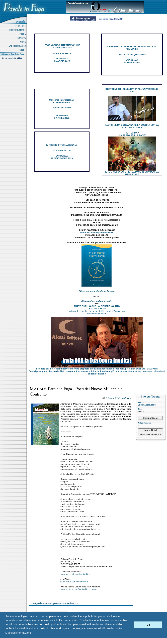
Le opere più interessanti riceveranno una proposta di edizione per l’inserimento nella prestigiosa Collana (96, 368)
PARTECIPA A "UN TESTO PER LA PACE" (132, 134)
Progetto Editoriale (18, 30)
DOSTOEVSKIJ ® (61, 150)
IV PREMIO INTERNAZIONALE (61, 145)
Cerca (23, 42)
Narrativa (22, 38)
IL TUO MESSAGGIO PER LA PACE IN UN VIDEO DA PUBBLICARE (132, 173)
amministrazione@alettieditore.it (97, 232)
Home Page (21, 26)
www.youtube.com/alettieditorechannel (79, 589)
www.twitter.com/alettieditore (74, 581)
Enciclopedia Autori (18, 46)
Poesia (23, 34)
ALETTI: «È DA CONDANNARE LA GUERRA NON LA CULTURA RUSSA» (132, 126)
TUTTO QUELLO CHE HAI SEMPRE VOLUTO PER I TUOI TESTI (97, 307)
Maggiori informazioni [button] (18, 632)
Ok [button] (148, 624)
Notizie (23, 50)
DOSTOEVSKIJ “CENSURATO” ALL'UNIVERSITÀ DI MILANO (132, 90)
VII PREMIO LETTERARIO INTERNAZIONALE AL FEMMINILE (132, 47)
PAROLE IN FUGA (62, 53)
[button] (131, 624)
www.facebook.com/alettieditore (75, 574)
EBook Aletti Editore (147, 405)
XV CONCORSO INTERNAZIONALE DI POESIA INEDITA (62, 46)
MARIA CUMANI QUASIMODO (132, 54)
